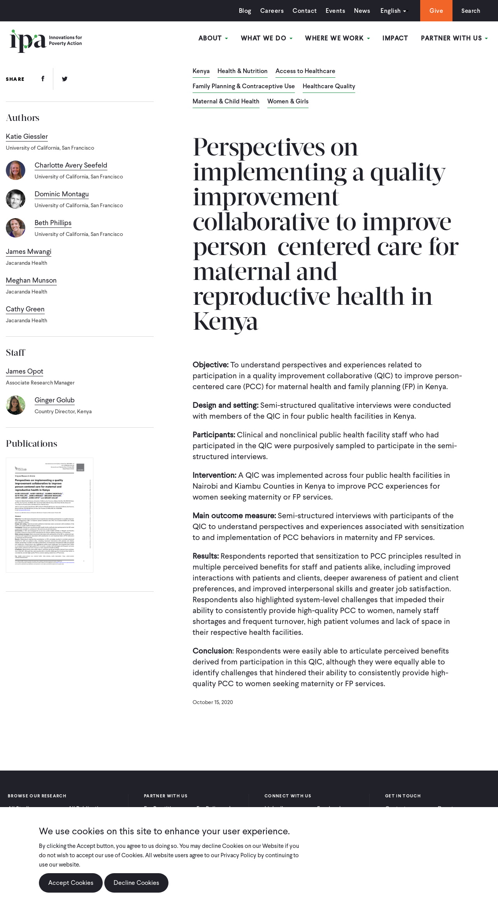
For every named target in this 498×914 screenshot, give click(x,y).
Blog (243, 11)
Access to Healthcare (305, 71)
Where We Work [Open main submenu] (338, 38)
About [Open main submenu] (215, 38)
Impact (396, 38)
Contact (303, 11)
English (389, 11)
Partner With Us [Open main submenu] (454, 38)
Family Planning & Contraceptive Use (244, 86)
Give (434, 11)
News (360, 11)
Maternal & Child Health (226, 101)
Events (333, 11)
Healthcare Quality (329, 86)
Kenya (201, 71)
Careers (270, 11)
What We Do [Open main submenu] (267, 38)
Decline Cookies (136, 883)
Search (469, 11)
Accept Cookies (70, 883)
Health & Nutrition (242, 71)
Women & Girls (288, 101)
